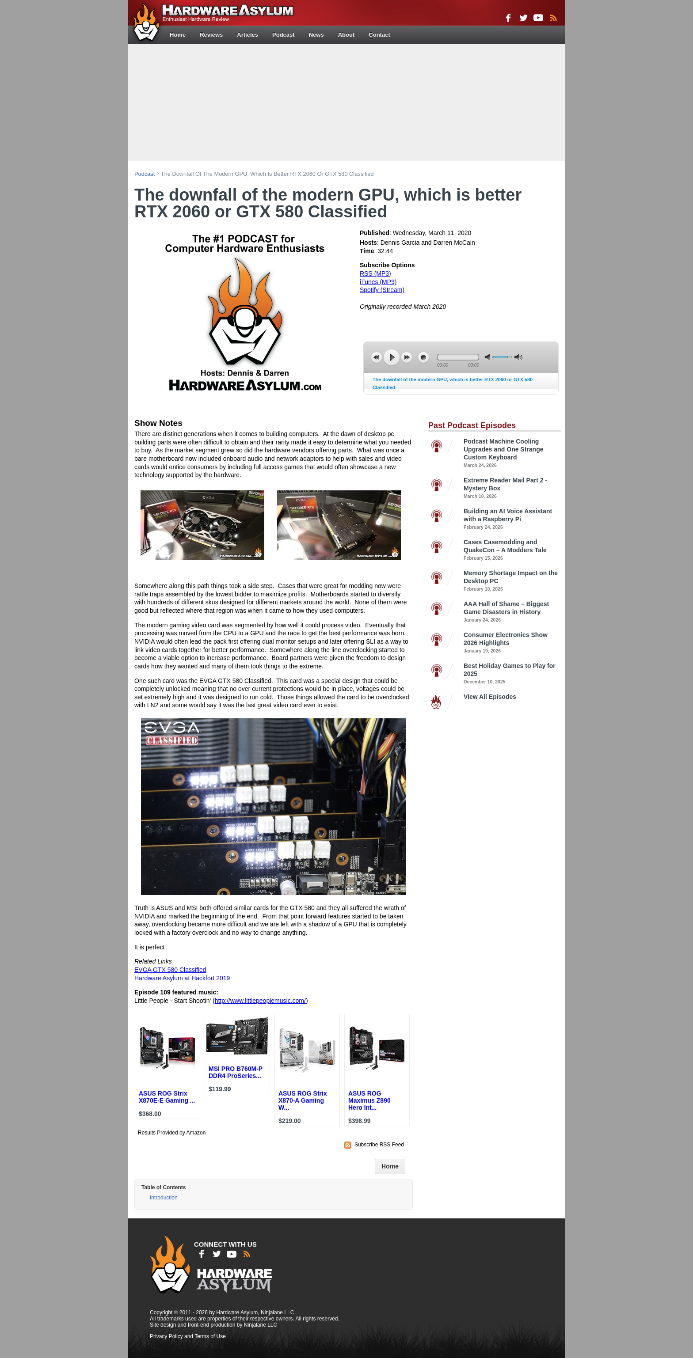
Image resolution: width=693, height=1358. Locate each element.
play (391, 357)
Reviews (211, 34)
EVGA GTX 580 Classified (170, 969)
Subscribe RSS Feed (379, 1145)
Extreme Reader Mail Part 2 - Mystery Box (512, 488)
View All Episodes (490, 696)
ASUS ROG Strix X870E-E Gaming (167, 1097)
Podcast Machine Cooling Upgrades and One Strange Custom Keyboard (512, 453)
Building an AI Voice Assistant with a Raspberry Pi (512, 519)
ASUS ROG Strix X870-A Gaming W (302, 1100)
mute (489, 357)
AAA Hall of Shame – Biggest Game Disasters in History (512, 612)
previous (376, 357)
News (316, 34)
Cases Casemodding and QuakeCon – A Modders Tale (512, 550)
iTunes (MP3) (378, 281)
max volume (518, 357)
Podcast (283, 34)
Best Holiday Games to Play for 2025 (512, 674)
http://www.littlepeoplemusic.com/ (260, 1000)
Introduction (164, 1198)
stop (423, 357)
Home (178, 34)
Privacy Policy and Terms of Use (188, 1336)
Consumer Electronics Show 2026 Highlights (512, 643)
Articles (247, 34)
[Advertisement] (346, 101)
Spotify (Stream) (382, 289)
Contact (379, 34)
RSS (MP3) (375, 273)
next (406, 357)
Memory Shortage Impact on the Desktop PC (512, 581)
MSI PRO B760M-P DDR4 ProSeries (236, 1072)
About (346, 34)
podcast (144, 174)
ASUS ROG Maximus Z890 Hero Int (369, 1100)
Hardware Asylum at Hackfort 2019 (182, 978)
